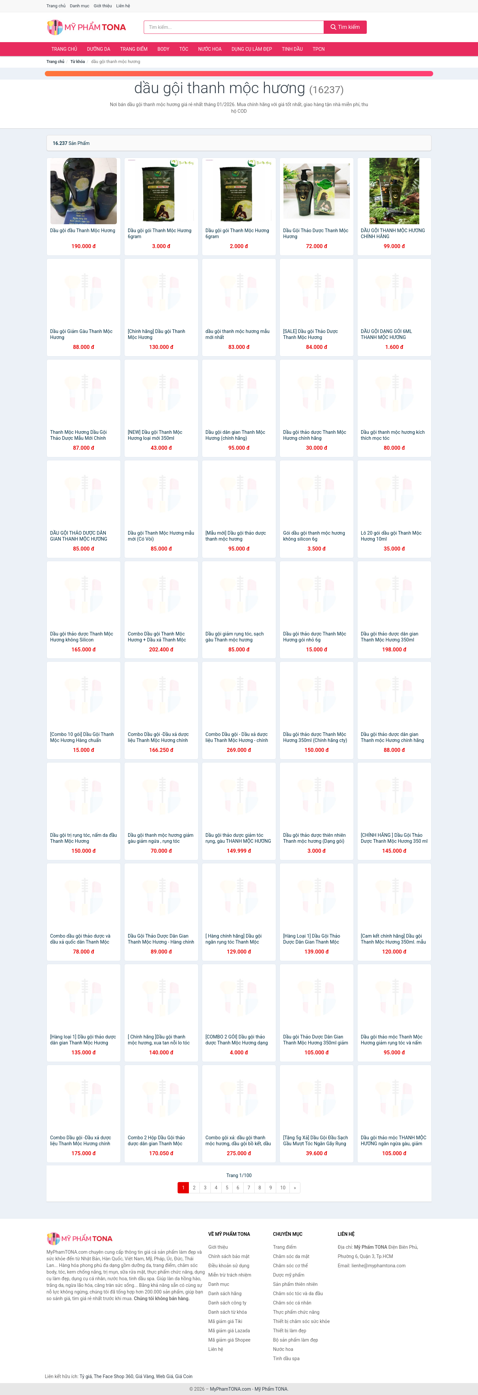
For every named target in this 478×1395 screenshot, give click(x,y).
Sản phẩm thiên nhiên (295, 1284)
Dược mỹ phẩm (289, 1275)
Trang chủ (55, 5)
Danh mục (80, 5)
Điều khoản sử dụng (229, 1265)
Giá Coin (184, 1376)
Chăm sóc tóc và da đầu (298, 1293)
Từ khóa (77, 61)
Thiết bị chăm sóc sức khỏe (301, 1321)
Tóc (183, 49)
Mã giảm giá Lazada (229, 1330)
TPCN (319, 49)
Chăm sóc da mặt (291, 1256)
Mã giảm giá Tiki (225, 1321)
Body (164, 49)
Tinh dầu (292, 49)
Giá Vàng (144, 1376)
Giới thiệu (103, 5)
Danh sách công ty (227, 1302)
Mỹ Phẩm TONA (271, 1389)
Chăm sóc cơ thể (290, 1265)
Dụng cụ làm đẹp (252, 49)
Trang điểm (134, 49)
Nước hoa (210, 49)
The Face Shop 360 (113, 1376)
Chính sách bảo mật (229, 1256)
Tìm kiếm (345, 27)
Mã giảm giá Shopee (229, 1340)
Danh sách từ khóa (227, 1312)
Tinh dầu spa (286, 1358)
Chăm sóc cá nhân (292, 1302)
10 (282, 1187)
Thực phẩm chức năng (296, 1312)
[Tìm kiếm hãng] (234, 27)
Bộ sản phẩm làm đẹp (295, 1340)
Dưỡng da (98, 49)
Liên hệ (123, 5)
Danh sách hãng (225, 1293)
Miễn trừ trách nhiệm (229, 1275)
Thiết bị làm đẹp (289, 1330)
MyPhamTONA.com (230, 1389)
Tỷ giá (86, 1376)
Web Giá (164, 1376)
